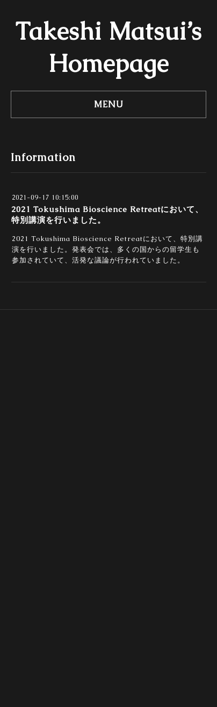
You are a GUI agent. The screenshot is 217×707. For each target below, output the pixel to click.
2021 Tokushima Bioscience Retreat (77, 238)
